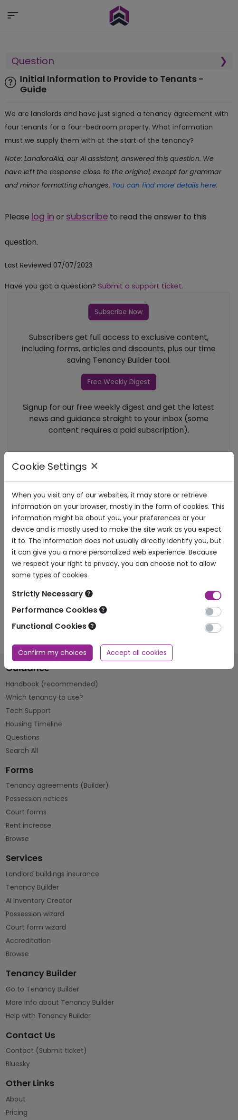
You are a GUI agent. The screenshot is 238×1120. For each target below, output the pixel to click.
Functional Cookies (54, 626)
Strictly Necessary (52, 593)
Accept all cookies (136, 652)
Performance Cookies (59, 610)
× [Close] (94, 466)
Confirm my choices (52, 652)
